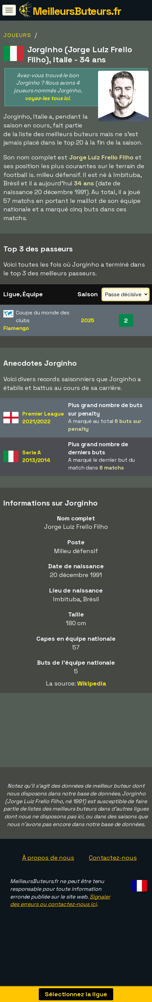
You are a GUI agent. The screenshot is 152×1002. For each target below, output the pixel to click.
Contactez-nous (113, 871)
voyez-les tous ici (47, 98)
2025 (88, 320)
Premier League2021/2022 (43, 417)
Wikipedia (91, 683)
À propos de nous (48, 871)
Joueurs (17, 35)
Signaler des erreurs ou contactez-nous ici (60, 914)
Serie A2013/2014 (36, 456)
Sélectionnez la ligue (76, 994)
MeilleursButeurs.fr (77, 11)
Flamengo (16, 328)
